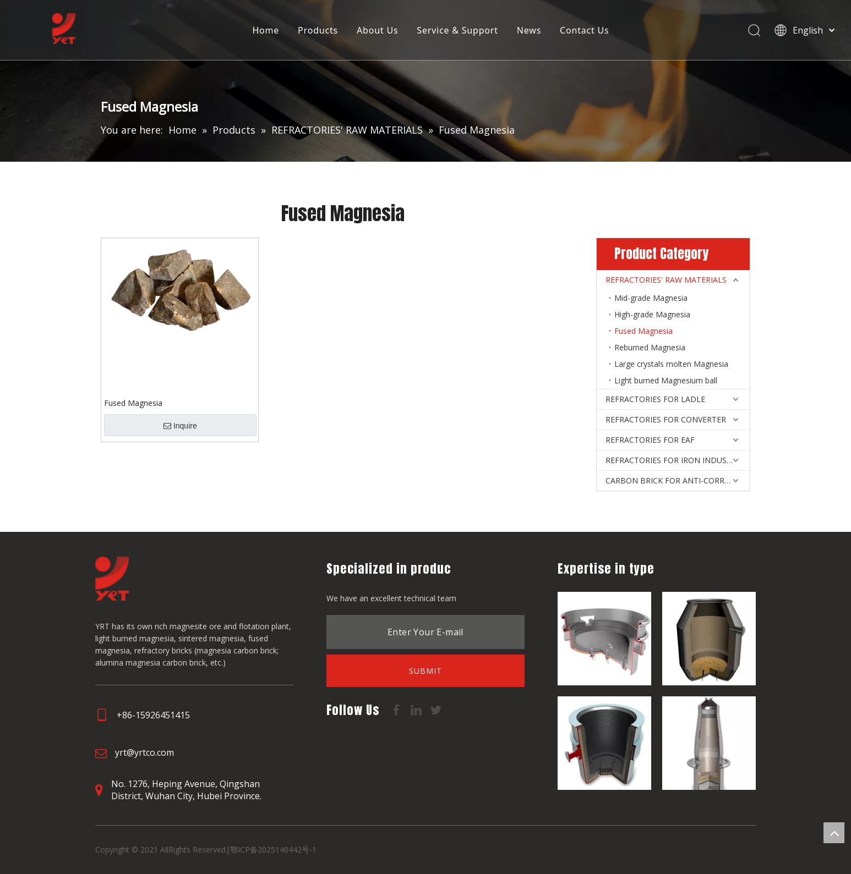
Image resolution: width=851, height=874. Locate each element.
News (529, 30)
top (833, 832)
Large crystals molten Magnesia (671, 364)
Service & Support (457, 30)
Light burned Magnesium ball (665, 380)
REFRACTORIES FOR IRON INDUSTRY (673, 460)
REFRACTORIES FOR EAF (650, 440)
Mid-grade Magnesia (651, 298)
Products (318, 30)
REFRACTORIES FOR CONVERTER (665, 419)
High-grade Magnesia (652, 314)
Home (266, 30)
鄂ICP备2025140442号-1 (273, 849)
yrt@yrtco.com (144, 752)
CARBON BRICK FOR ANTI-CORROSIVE (675, 480)
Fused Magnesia (133, 403)
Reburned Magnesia (649, 347)
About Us (377, 30)
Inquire (180, 425)
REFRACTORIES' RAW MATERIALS (666, 279)
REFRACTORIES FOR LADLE (655, 399)
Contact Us (584, 30)
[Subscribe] (425, 671)
